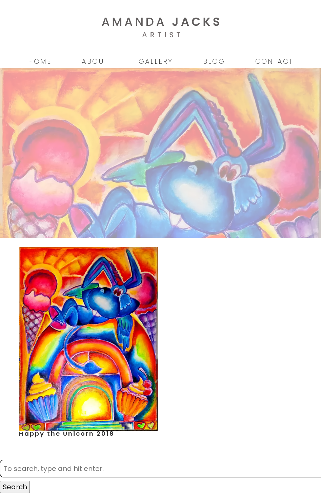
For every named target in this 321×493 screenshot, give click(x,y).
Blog (214, 61)
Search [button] (15, 487)
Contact (274, 61)
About (95, 61)
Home (40, 61)
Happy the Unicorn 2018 (67, 433)
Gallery (156, 61)
